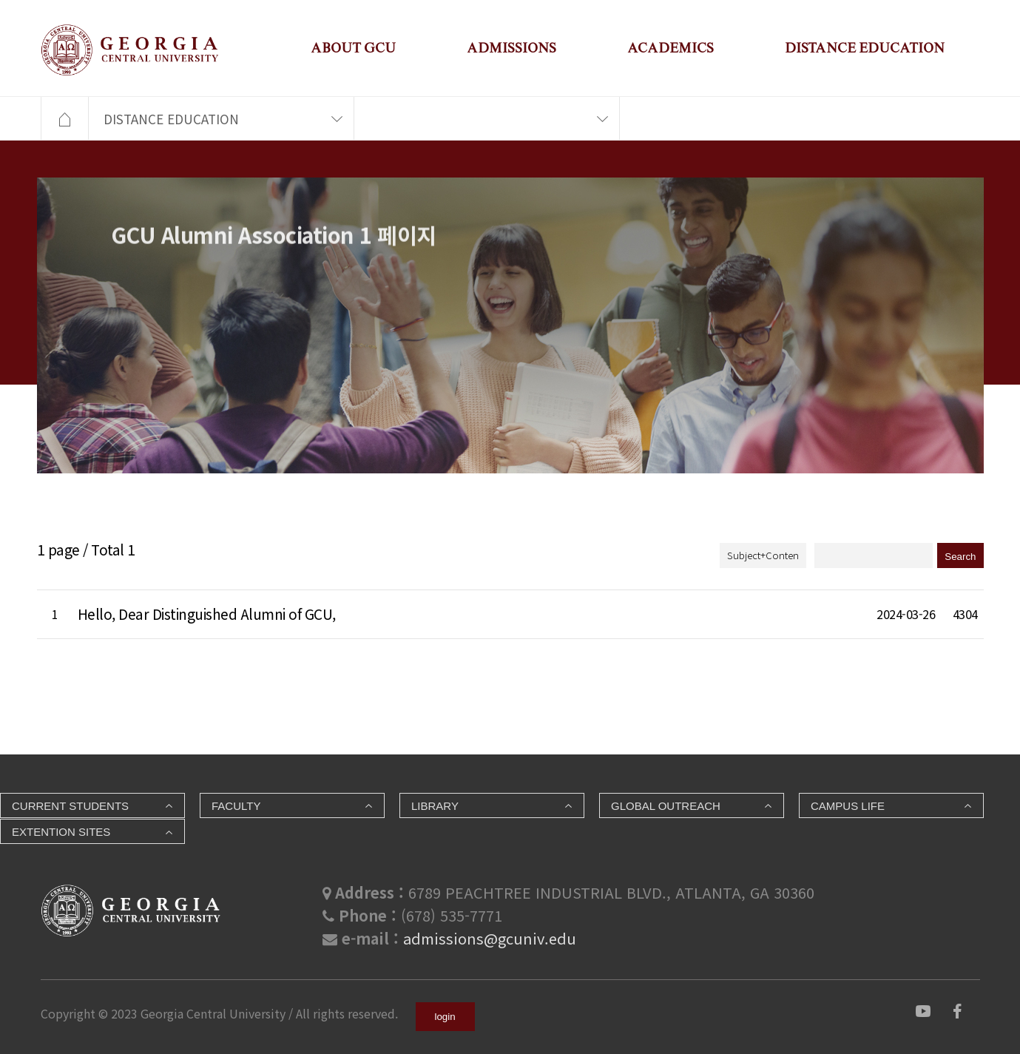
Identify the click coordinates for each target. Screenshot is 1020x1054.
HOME (64, 119)
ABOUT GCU (353, 47)
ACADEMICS (670, 47)
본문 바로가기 (0, 0)
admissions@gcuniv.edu (489, 938)
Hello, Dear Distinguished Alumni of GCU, (207, 614)
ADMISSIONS (511, 47)
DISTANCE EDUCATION (865, 47)
